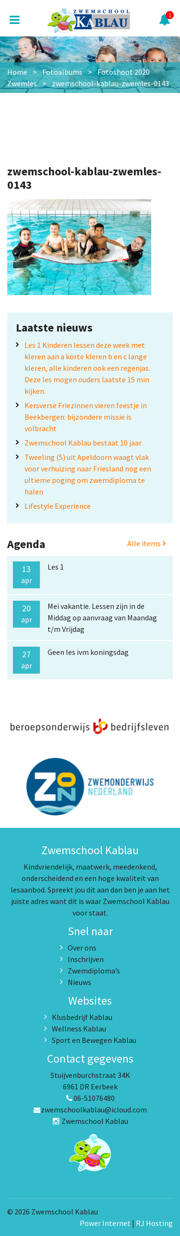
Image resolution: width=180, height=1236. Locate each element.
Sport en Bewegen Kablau (94, 1040)
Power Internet (105, 1223)
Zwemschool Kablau (90, 1121)
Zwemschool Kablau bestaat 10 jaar (83, 442)
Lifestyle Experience (57, 506)
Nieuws (79, 982)
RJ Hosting (154, 1223)
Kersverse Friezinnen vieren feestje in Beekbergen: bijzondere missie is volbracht (85, 417)
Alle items (146, 543)
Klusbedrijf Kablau (82, 1017)
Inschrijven (86, 959)
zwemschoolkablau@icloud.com (90, 1109)
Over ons (82, 947)
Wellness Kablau (79, 1028)
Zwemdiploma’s (94, 970)
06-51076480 (90, 1098)
